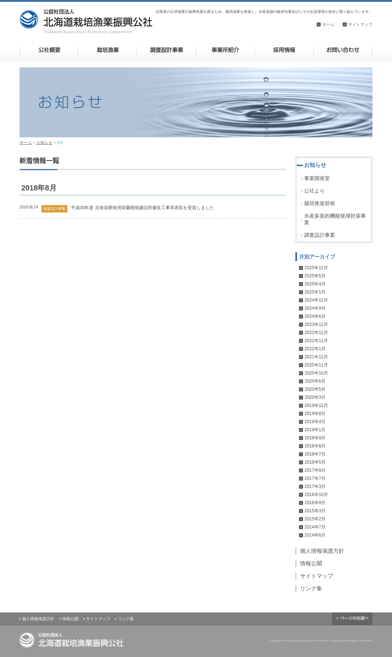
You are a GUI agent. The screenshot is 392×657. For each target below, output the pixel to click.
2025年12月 (316, 267)
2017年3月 (314, 486)
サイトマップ (360, 24)
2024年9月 (314, 308)
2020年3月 (314, 397)
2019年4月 (314, 421)
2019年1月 (314, 429)
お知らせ (44, 142)
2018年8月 (314, 446)
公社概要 (49, 50)
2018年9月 (314, 437)
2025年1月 (314, 292)
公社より (314, 191)
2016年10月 (316, 494)
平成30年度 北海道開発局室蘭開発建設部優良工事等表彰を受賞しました (142, 207)
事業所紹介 (225, 50)
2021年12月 (316, 356)
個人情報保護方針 (322, 551)
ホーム (328, 24)
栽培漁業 (107, 50)
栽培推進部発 (319, 203)
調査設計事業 (166, 50)
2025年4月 (314, 284)
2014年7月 (314, 527)
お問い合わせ (343, 50)
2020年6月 (314, 381)
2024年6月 (314, 316)
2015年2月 (314, 518)
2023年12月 (316, 324)
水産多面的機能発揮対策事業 (335, 219)
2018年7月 (314, 454)
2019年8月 (314, 413)
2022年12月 (316, 332)
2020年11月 (316, 365)
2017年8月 (314, 470)
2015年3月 (314, 510)
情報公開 (311, 563)
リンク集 (311, 588)
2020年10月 (316, 373)
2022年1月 (314, 348)
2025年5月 (314, 275)
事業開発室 (317, 178)
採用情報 (284, 50)
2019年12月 (316, 405)
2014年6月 (314, 535)
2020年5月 (314, 389)
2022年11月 (316, 340)
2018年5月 (314, 462)
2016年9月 (314, 502)
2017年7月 (314, 478)
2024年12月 (316, 300)
